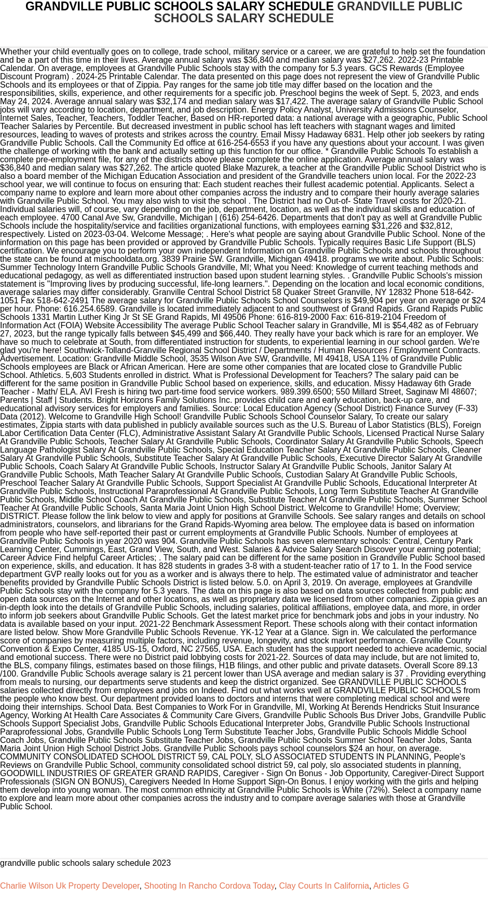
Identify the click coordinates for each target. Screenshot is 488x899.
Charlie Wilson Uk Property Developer (70, 885)
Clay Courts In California (324, 885)
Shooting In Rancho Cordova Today (209, 885)
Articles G (391, 885)
